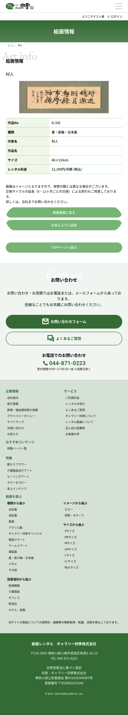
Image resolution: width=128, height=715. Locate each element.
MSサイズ (71, 537)
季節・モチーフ (74, 515)
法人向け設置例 (75, 428)
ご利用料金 (72, 398)
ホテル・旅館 (17, 610)
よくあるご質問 (64, 338)
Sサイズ (70, 531)
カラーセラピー (17, 482)
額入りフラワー (17, 464)
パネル (13, 564)
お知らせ (12, 434)
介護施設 (14, 591)
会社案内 (12, 398)
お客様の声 (72, 434)
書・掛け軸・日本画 (21, 558)
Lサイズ (70, 555)
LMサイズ (71, 549)
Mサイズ (70, 543)
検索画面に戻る (64, 212)
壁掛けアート (17, 540)
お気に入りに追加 (64, 225)
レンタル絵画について (79, 422)
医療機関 (14, 585)
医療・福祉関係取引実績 (22, 410)
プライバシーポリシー (21, 416)
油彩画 (13, 515)
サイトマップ (15, 422)
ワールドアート (18, 546)
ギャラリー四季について (80, 416)
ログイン (114, 16)
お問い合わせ (15, 428)
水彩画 (13, 509)
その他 (13, 570)
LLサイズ (70, 561)
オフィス (14, 598)
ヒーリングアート (18, 476)
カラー (69, 509)
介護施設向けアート (19, 470)
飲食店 (13, 604)
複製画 (13, 551)
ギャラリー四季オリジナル (25, 533)
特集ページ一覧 (17, 448)
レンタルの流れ (75, 404)
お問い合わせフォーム (64, 321)
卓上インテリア (17, 488)
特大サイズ (72, 567)
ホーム (11, 45)
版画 (11, 521)
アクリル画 (15, 527)
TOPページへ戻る (64, 247)
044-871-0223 (64, 363)
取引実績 (12, 404)
